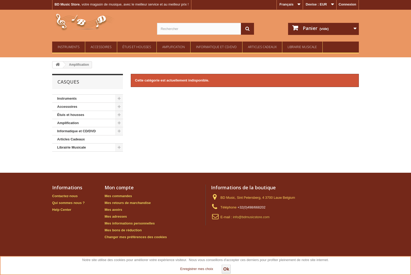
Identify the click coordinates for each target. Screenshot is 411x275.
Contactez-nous (65, 196)
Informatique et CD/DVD (216, 47)
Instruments (68, 47)
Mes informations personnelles (130, 223)
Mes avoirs (113, 210)
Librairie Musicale (302, 47)
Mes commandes (118, 196)
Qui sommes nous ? (68, 203)
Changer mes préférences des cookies (136, 237)
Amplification (173, 47)
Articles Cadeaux (262, 47)
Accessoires (101, 47)
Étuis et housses (136, 47)
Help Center (61, 210)
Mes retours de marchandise (128, 203)
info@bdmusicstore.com (251, 217)
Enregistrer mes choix (196, 269)
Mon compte (119, 187)
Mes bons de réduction (123, 230)
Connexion (347, 4)
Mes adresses (116, 216)
